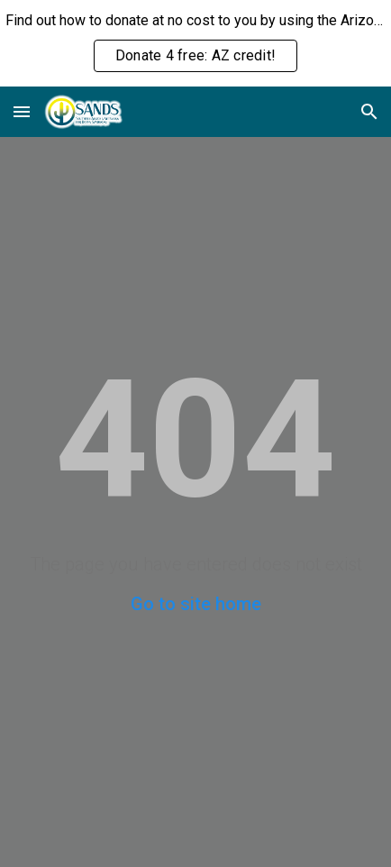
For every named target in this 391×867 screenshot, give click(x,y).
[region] (195, 43)
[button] (21, 111)
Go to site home (196, 604)
